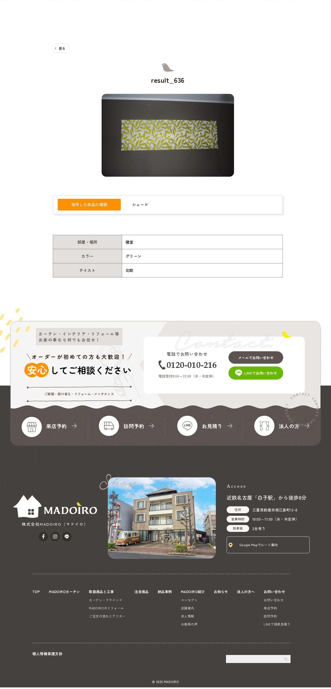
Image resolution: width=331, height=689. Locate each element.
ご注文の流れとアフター (107, 616)
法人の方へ (279, 10)
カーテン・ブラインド (105, 600)
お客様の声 (188, 624)
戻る (62, 48)
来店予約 (270, 608)
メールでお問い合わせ (260, 355)
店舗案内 (187, 608)
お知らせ (257, 10)
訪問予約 (270, 616)
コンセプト (188, 600)
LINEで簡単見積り (277, 624)
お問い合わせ (313, 17)
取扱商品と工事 (158, 10)
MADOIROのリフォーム (106, 608)
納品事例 (205, 10)
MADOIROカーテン (124, 10)
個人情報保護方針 (47, 655)
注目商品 (185, 10)
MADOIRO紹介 (231, 10)
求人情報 (187, 616)
